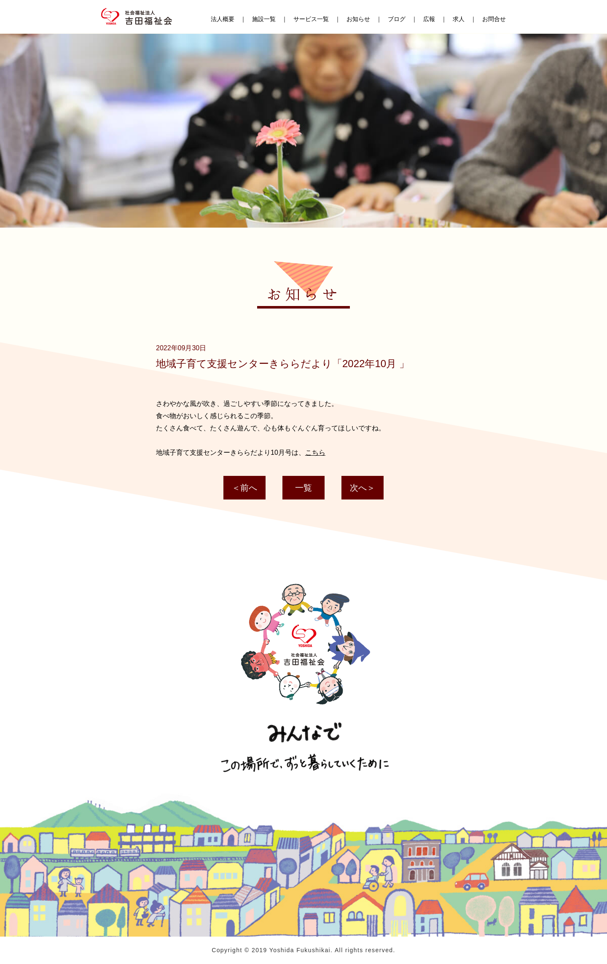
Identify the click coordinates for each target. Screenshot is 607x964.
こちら (315, 452)
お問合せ (494, 19)
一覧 (303, 487)
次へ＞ (362, 487)
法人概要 (222, 19)
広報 (429, 19)
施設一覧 (264, 19)
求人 (459, 19)
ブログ (397, 19)
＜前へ (244, 487)
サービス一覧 (311, 19)
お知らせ (358, 19)
